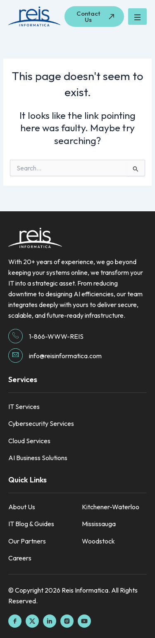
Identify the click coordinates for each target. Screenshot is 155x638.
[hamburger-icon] (137, 16)
